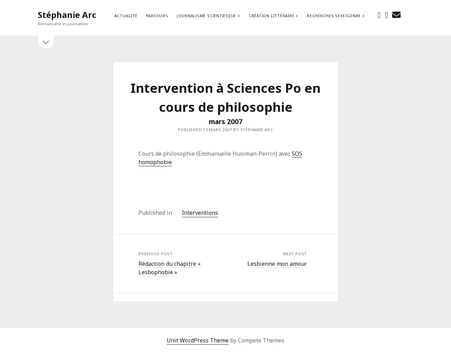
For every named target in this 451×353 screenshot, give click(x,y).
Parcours (157, 15)
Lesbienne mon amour (277, 264)
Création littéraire (272, 15)
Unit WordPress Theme (198, 340)
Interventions (200, 213)
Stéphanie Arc (67, 14)
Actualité (126, 15)
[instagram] (386, 14)
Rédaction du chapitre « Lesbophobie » (169, 268)
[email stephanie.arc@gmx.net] (396, 14)
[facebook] (379, 14)
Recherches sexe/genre (334, 15)
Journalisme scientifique (206, 15)
